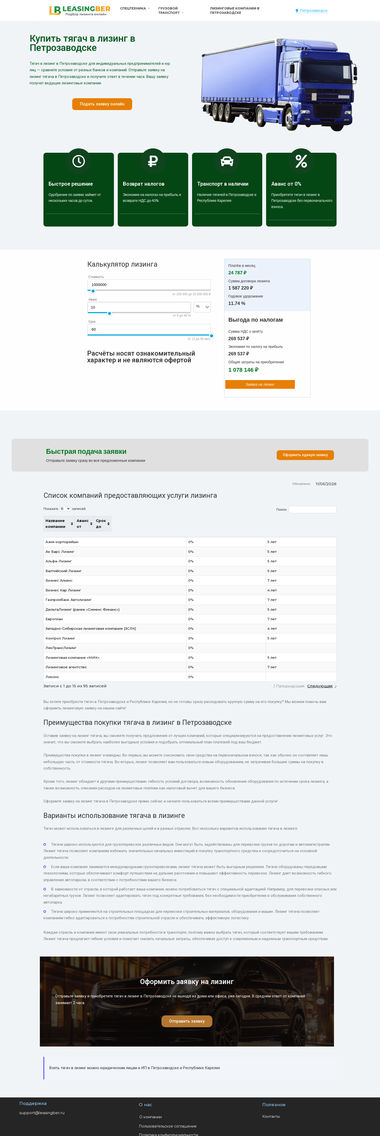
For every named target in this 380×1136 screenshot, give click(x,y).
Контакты (271, 1110)
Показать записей (64, 508)
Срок (91, 321)
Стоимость (96, 277)
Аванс (92, 299)
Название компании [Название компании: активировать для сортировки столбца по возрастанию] (66, 521)
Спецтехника (133, 8)
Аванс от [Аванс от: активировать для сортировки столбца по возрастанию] (261, 521)
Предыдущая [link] (290, 680)
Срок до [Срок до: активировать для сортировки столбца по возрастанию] (304, 521)
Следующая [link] (320, 680)
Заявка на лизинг (266, 384)
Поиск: (306, 509)
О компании (150, 1111)
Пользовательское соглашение (168, 1120)
